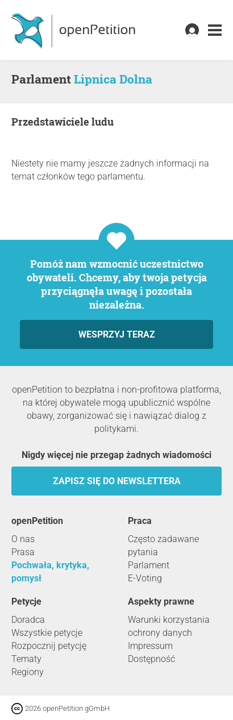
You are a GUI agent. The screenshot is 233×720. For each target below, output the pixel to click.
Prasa (23, 552)
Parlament (148, 565)
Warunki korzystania (169, 619)
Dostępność (151, 659)
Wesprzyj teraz (116, 334)
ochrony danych (160, 632)
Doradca (28, 619)
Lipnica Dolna (113, 79)
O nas (23, 539)
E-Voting (145, 578)
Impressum (150, 645)
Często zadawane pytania (163, 545)
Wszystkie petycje (46, 632)
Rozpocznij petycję (48, 645)
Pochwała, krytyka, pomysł (50, 572)
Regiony (27, 672)
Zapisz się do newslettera (117, 481)
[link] (215, 30)
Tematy (26, 659)
